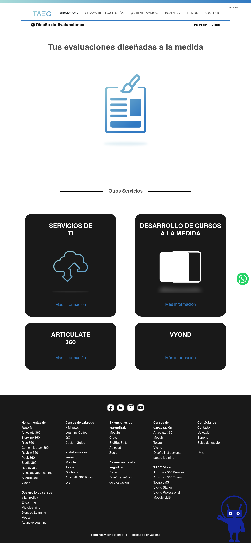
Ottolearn (72, 472)
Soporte (216, 25)
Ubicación (204, 432)
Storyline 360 (31, 437)
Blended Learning (34, 512)
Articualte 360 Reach (80, 477)
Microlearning (31, 507)
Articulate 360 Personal (169, 472)
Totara (70, 467)
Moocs (26, 517)
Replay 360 (29, 468)
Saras (113, 472)
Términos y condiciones (108, 535)
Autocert (115, 448)
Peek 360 (28, 458)
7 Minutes (72, 427)
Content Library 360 (35, 448)
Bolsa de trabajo (208, 442)
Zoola (113, 453)
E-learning (29, 502)
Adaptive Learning (34, 522)
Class (113, 437)
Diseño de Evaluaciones (57, 25)
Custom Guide (75, 442)
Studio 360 (29, 463)
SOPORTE (234, 7)
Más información (70, 305)
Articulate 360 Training (37, 473)
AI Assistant (30, 478)
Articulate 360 (31, 432)
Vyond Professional (166, 492)
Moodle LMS (162, 497)
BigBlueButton (119, 442)
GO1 (69, 437)
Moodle (71, 462)
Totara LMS (161, 482)
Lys (68, 482)
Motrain (114, 432)
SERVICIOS (67, 13)
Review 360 (30, 453)
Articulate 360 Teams (167, 477)
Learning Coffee (77, 432)
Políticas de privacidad (144, 535)
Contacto (203, 427)
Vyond (26, 483)
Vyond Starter (162, 487)
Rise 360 (28, 442)
